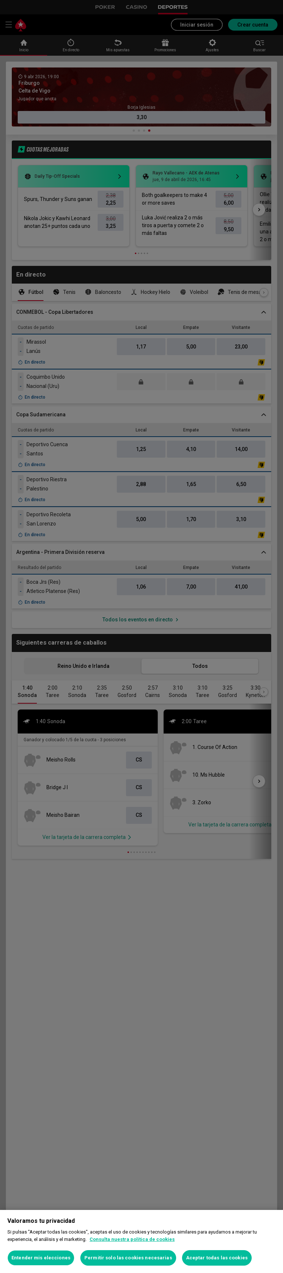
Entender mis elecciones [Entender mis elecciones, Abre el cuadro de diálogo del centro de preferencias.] (40, 1257)
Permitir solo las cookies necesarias (128, 1257)
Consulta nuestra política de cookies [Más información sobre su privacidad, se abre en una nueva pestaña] (132, 1239)
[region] (141, 1241)
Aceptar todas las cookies (217, 1257)
